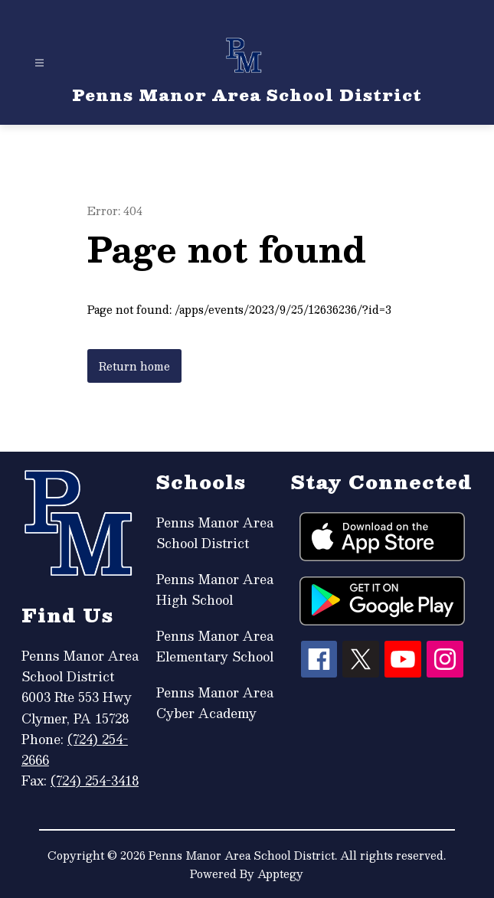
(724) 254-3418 (95, 780)
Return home (134, 366)
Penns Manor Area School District (214, 532)
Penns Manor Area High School (214, 589)
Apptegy (280, 873)
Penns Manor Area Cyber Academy (214, 702)
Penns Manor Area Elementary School (214, 646)
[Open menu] (39, 63)
